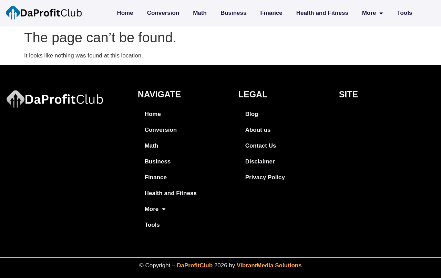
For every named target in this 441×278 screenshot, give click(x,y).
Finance (271, 13)
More (372, 13)
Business (233, 13)
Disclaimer (260, 161)
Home (125, 13)
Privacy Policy (265, 177)
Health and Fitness (322, 13)
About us (258, 130)
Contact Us (260, 145)
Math (200, 13)
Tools (404, 13)
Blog (251, 114)
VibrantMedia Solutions (269, 265)
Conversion (163, 13)
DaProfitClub (195, 265)
